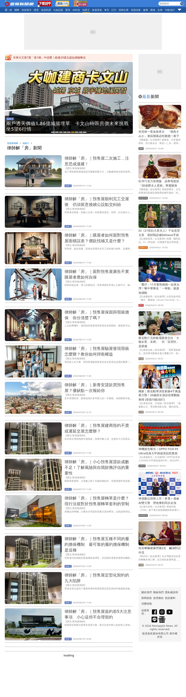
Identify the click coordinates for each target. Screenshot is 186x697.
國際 (16, 10)
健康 (145, 10)
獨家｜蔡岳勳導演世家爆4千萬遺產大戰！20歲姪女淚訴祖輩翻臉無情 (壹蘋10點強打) (160, 395)
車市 (106, 10)
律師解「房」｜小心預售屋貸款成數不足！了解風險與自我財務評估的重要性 (97, 467)
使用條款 (158, 598)
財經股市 (27, 10)
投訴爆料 (170, 598)
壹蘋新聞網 (12, 143)
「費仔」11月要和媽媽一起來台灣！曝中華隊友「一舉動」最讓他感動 (159, 289)
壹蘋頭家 (136, 10)
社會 (9, 10)
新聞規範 (146, 598)
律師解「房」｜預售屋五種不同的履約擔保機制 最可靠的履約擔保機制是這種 (97, 544)
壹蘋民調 (46, 10)
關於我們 (146, 592)
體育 (36, 10)
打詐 (113, 10)
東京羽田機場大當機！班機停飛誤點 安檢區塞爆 (43, 57)
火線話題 (58, 10)
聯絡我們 (158, 592)
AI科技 (76, 10)
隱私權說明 (170, 592)
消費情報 (146, 603)
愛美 (67, 10)
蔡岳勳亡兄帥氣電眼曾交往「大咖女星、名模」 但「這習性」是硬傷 (159, 342)
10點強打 (170, 10)
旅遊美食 (97, 10)
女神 (160, 10)
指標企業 (124, 10)
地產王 (86, 10)
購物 (152, 10)
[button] (53, 132)
